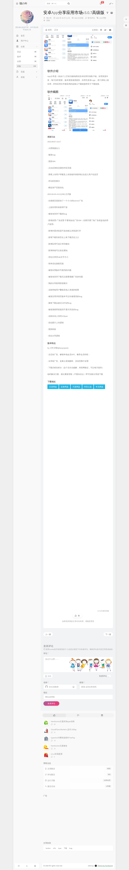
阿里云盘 (88, 387)
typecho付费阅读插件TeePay (63, 737)
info (54, 848)
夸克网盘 (99, 387)
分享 (27, 61)
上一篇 (48, 634)
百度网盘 (53, 387)
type (59, 848)
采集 (27, 66)
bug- (71, 848)
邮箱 (82, 682)
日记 (27, 52)
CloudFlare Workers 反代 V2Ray (64, 729)
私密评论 (103, 676)
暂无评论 (91, 18)
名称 (46, 682)
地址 (45, 692)
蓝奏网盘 (64, 387)
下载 (65, 848)
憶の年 (49, 18)
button (48, 848)
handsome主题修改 (59, 746)
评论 (46, 653)
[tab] (54, 715)
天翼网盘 (76, 387)
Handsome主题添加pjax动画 (62, 721)
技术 (27, 56)
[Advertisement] (78, 498)
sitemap (91, 866)
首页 (48, 30)
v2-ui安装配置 (56, 754)
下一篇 (108, 634)
